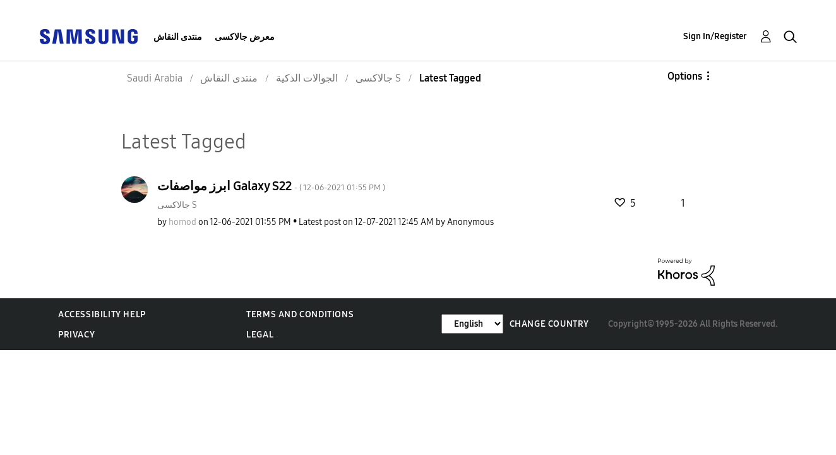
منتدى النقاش (177, 37)
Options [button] (684, 76)
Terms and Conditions (300, 314)
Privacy (76, 334)
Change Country (549, 323)
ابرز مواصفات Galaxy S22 (271, 185)
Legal (259, 334)
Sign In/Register (715, 36)
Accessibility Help (102, 314)
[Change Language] (472, 324)
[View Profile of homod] (182, 222)
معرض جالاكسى (245, 37)
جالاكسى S (177, 205)
